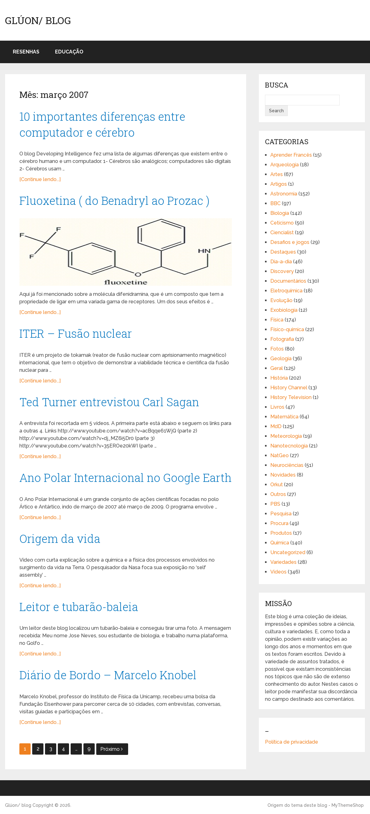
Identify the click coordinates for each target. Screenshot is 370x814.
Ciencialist (282, 232)
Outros (278, 494)
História (279, 378)
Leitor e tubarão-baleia (78, 606)
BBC (275, 203)
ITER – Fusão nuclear (75, 333)
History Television (291, 397)
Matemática (284, 417)
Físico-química (287, 329)
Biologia (279, 213)
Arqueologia (284, 165)
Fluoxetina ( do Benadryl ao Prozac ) (114, 200)
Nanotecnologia (289, 446)
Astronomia (283, 194)
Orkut (276, 485)
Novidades (283, 475)
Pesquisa (281, 514)
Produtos (281, 533)
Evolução (281, 300)
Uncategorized (287, 552)
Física (276, 320)
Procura (279, 523)
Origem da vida (59, 538)
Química (279, 543)
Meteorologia (286, 436)
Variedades (283, 562)
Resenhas (26, 52)
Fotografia (282, 339)
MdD (276, 426)
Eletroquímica (286, 291)
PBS (275, 504)
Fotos (277, 349)
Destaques (283, 252)
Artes (276, 174)
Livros (277, 407)
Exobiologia (284, 310)
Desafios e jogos (289, 242)
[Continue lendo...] (40, 179)
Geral (276, 368)
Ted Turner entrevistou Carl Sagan (109, 401)
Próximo (111, 749)
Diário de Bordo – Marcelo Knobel (108, 674)
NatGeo (279, 455)
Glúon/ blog (38, 20)
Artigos (278, 184)
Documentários (288, 281)
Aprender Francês (291, 155)
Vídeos (278, 572)
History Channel (288, 388)
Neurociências (286, 465)
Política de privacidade (291, 742)
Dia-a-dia (281, 262)
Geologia (281, 358)
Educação (69, 52)
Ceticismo (282, 223)
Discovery (282, 271)
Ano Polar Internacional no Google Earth (125, 477)
